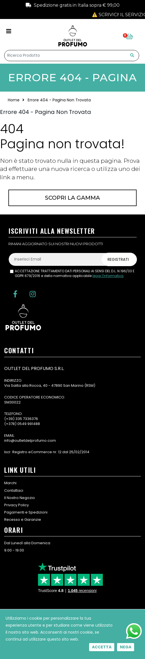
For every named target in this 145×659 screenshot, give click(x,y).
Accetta (101, 647)
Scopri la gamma (72, 197)
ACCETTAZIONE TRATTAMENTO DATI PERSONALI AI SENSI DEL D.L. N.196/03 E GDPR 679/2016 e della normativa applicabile (74, 273)
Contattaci (13, 490)
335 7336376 (26, 418)
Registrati (118, 259)
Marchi (10, 483)
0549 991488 (28, 423)
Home (14, 100)
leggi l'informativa (107, 275)
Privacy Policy (16, 505)
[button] (132, 37)
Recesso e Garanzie (22, 519)
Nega (125, 647)
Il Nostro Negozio (19, 497)
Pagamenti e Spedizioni (25, 512)
